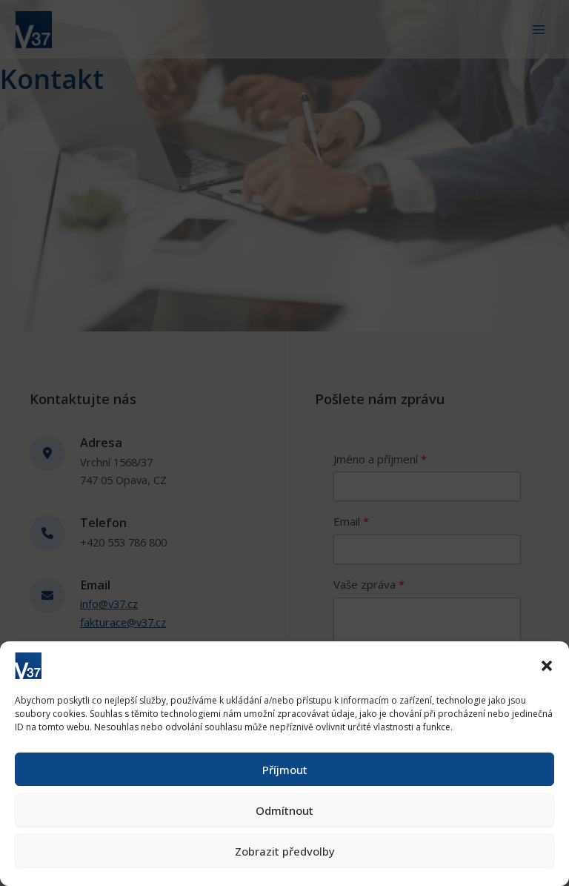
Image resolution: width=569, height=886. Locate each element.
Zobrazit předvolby (285, 851)
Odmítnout (284, 810)
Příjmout (284, 769)
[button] (546, 665)
